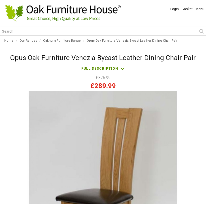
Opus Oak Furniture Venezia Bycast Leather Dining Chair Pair (132, 40)
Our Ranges (28, 40)
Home (9, 40)
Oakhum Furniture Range (62, 40)
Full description (99, 69)
